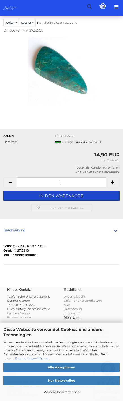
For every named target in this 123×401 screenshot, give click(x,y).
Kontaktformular (19, 317)
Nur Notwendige (61, 381)
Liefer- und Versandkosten (83, 300)
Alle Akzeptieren (61, 367)
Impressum (72, 313)
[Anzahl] (61, 182)
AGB (67, 305)
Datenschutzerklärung (31, 358)
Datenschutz (73, 309)
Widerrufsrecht (74, 296)
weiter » (11, 22)
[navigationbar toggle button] (116, 6)
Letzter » (27, 22)
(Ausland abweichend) (87, 142)
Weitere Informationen (62, 392)
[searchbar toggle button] (89, 6)
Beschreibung (14, 230)
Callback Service (18, 313)
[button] (10, 182)
